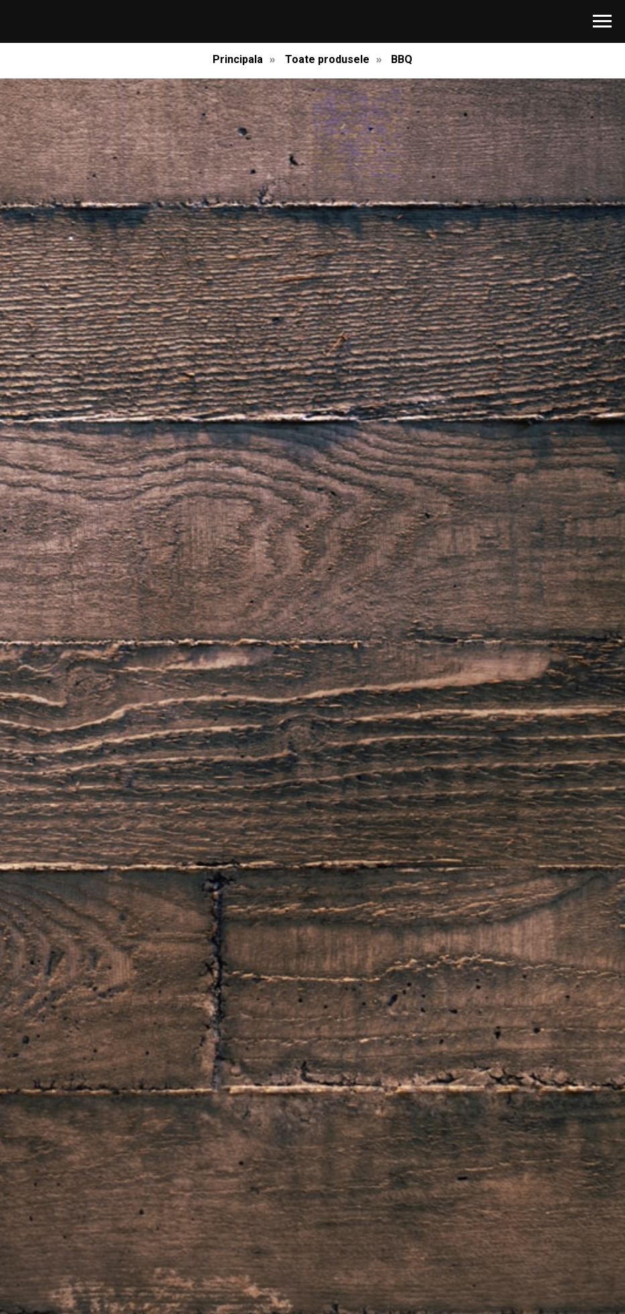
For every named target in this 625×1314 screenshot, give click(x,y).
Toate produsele (327, 59)
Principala (238, 59)
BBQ (401, 59)
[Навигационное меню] (602, 21)
